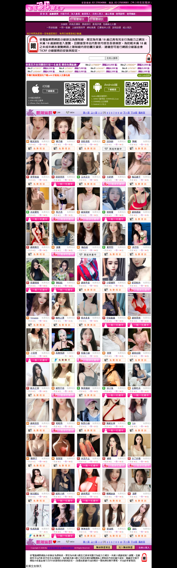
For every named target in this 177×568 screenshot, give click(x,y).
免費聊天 (71, 353)
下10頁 (134, 112)
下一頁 (126, 112)
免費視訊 (46, 141)
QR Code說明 (144, 75)
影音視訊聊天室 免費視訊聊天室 (61, 548)
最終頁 (142, 112)
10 (121, 112)
